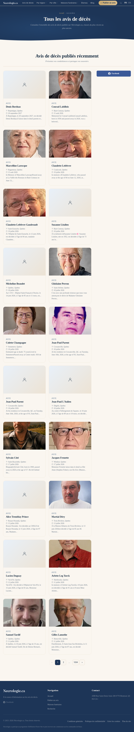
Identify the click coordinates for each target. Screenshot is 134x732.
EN (129, 3)
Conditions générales (75, 721)
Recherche (51, 709)
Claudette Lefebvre (61, 165)
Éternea (84, 3)
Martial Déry (58, 516)
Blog (92, 3)
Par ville (54, 3)
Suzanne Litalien (60, 224)
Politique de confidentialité (95, 721)
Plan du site (126, 721)
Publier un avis (108, 3)
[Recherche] (121, 3)
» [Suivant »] (82, 662)
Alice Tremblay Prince (17, 516)
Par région (42, 3)
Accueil (61, 13)
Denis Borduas (13, 106)
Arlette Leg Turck (61, 575)
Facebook (113, 73)
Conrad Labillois (60, 106)
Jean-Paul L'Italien (61, 401)
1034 (76, 662)
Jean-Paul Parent (60, 342)
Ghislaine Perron (60, 283)
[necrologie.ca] (10, 2)
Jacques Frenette (60, 457)
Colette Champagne (16, 342)
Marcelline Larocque (16, 165)
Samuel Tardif (13, 634)
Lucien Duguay (13, 575)
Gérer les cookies (113, 721)
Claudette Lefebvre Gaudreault (22, 224)
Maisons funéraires (69, 3)
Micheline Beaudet (15, 283)
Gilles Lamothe (59, 634)
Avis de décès (28, 3)
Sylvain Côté (12, 457)
